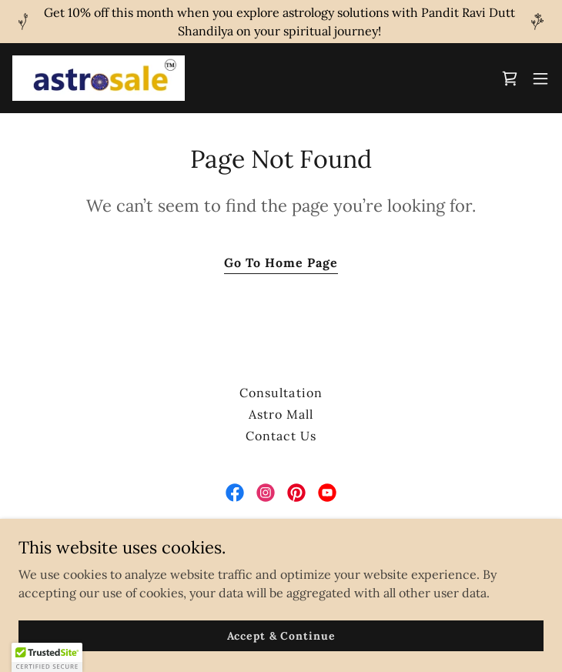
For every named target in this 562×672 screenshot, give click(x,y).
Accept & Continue (281, 635)
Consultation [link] (280, 392)
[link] (98, 78)
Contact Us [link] (281, 435)
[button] (540, 78)
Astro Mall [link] (281, 414)
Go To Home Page (281, 262)
